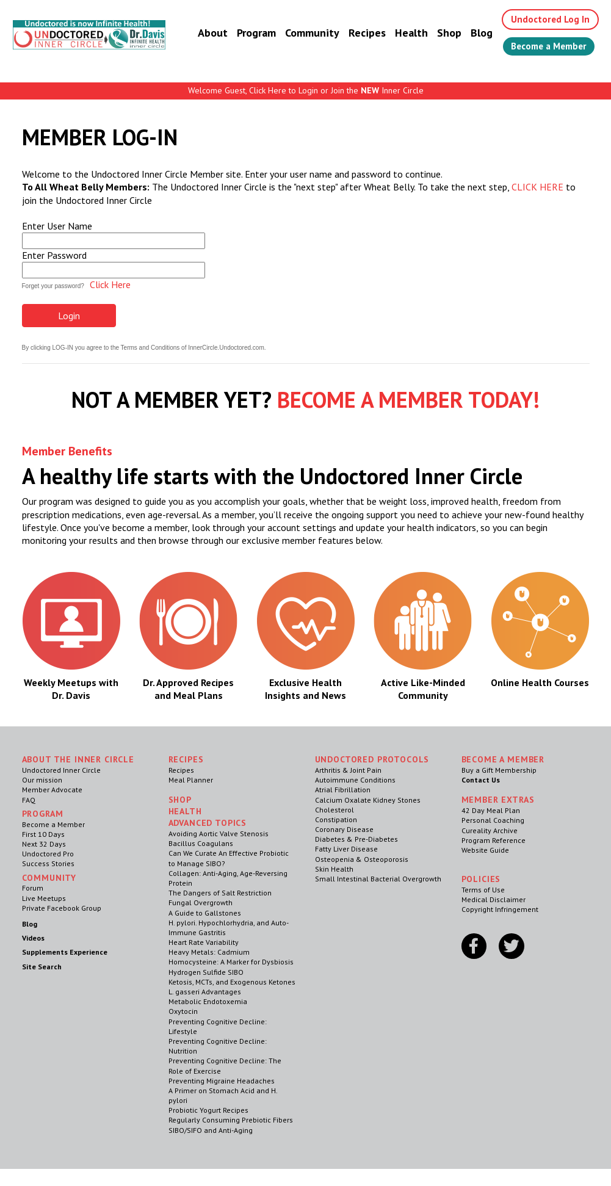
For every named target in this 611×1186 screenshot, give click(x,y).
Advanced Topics (207, 822)
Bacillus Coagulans (200, 843)
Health (405, 33)
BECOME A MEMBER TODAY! (408, 399)
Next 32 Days (44, 843)
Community (306, 33)
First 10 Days (43, 834)
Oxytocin (183, 1011)
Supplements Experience (64, 951)
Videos (33, 937)
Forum (32, 887)
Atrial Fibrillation (343, 789)
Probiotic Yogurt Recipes (208, 1110)
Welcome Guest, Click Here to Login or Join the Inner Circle (306, 90)
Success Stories (48, 863)
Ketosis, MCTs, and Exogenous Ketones (231, 981)
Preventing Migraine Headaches (221, 1080)
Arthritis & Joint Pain (348, 770)
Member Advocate (52, 789)
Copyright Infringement (499, 909)
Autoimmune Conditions (355, 779)
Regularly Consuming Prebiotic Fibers (230, 1119)
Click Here (110, 284)
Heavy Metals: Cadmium (209, 951)
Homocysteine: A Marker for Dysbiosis (231, 961)
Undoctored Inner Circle (61, 770)
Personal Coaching (492, 820)
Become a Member (547, 47)
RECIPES (186, 759)
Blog (475, 33)
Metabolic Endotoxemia (207, 1001)
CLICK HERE (537, 187)
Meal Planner (190, 779)
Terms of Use (483, 889)
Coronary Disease (344, 829)
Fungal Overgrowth (200, 902)
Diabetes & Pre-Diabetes (356, 839)
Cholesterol (334, 809)
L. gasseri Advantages (204, 991)
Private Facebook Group (61, 908)
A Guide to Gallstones (204, 912)
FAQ (28, 800)
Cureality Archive (489, 830)
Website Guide (485, 850)
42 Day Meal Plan (490, 810)
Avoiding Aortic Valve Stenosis (218, 833)
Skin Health (334, 868)
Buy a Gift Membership (499, 770)
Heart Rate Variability (203, 942)
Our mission (42, 779)
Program (250, 33)
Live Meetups (44, 898)
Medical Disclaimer (493, 899)
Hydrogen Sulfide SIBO (206, 972)
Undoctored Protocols (372, 759)
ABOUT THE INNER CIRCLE (78, 759)
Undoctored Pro (48, 853)
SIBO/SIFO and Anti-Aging (210, 1130)
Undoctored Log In (546, 19)
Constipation (336, 819)
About (207, 33)
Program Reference (493, 840)
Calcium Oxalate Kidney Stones (368, 800)
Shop (443, 33)
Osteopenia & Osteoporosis (361, 859)
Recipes (361, 33)
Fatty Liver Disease (346, 848)
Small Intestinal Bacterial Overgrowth (378, 878)
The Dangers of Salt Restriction (220, 892)
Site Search (42, 966)
